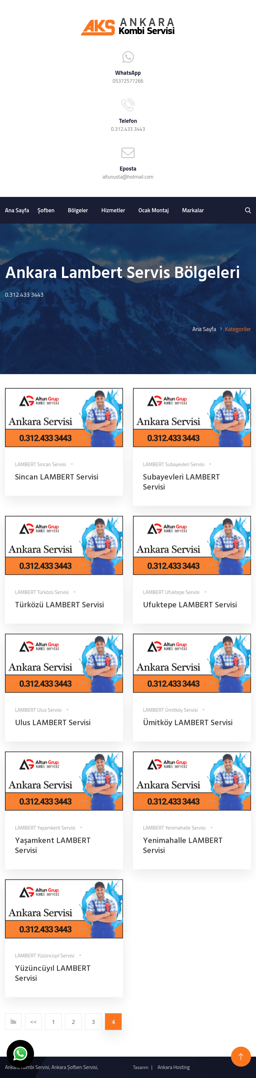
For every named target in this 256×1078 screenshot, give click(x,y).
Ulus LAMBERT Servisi (53, 728)
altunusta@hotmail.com (128, 177)
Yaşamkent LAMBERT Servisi (53, 851)
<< (33, 1022)
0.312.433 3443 (128, 129)
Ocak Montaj (153, 210)
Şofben (45, 210)
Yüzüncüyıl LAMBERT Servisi (53, 979)
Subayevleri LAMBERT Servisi (181, 487)
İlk (13, 1022)
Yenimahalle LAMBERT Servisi (183, 851)
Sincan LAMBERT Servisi (56, 482)
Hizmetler (113, 210)
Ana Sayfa (17, 210)
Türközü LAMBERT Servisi (59, 610)
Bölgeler (78, 210)
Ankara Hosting (173, 1067)
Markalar (193, 210)
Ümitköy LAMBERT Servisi (188, 728)
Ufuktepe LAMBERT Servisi (190, 610)
